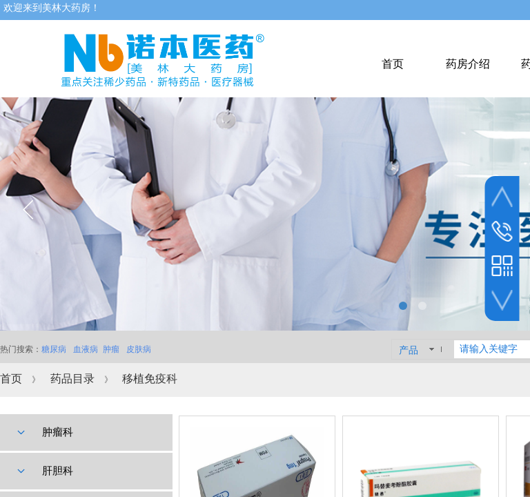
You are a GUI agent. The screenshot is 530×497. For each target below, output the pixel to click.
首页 (11, 378)
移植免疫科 (149, 378)
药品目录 (72, 378)
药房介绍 (468, 64)
